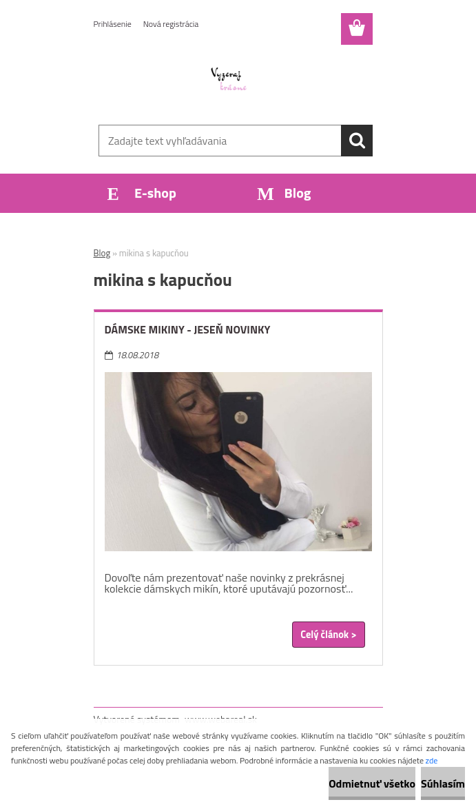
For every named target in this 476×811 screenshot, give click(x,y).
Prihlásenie (113, 23)
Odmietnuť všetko (372, 783)
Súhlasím (443, 783)
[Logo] (229, 79)
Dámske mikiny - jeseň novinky (188, 329)
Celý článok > (328, 634)
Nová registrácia (171, 23)
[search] (357, 140)
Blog (102, 253)
